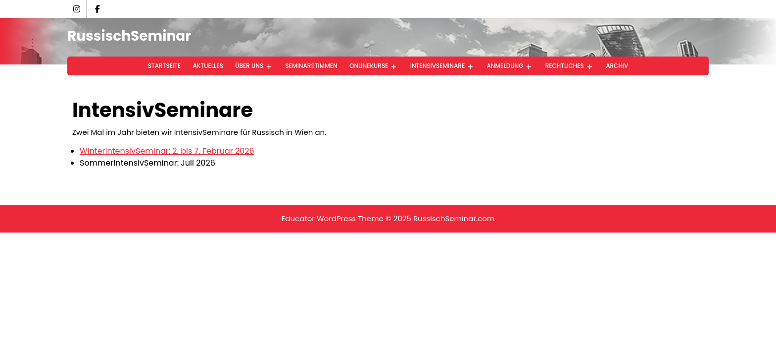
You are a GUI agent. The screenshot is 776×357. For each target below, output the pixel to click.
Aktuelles (208, 65)
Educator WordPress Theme (333, 218)
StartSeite (164, 65)
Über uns (249, 65)
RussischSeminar (129, 36)
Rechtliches (564, 65)
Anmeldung (505, 65)
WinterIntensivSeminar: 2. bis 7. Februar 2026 (167, 151)
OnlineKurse (368, 65)
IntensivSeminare (437, 65)
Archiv (617, 65)
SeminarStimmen (312, 65)
